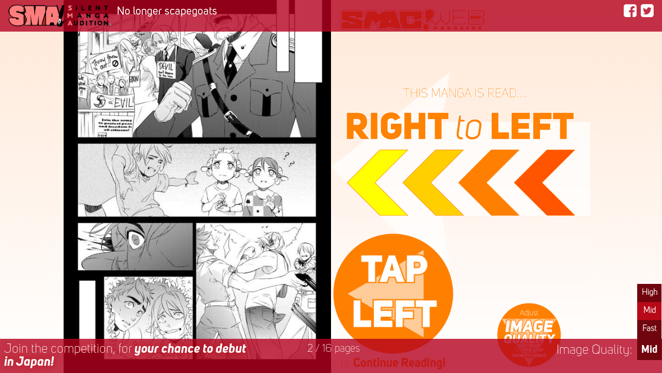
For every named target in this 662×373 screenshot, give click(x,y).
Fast (649, 329)
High (649, 293)
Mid (649, 311)
